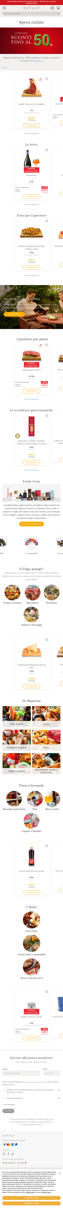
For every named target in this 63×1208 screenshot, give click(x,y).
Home (6, 67)
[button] (52, 8)
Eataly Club (48, 1157)
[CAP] (51, 1111)
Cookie (45, 1120)
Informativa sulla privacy (31, 1120)
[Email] (21, 1111)
